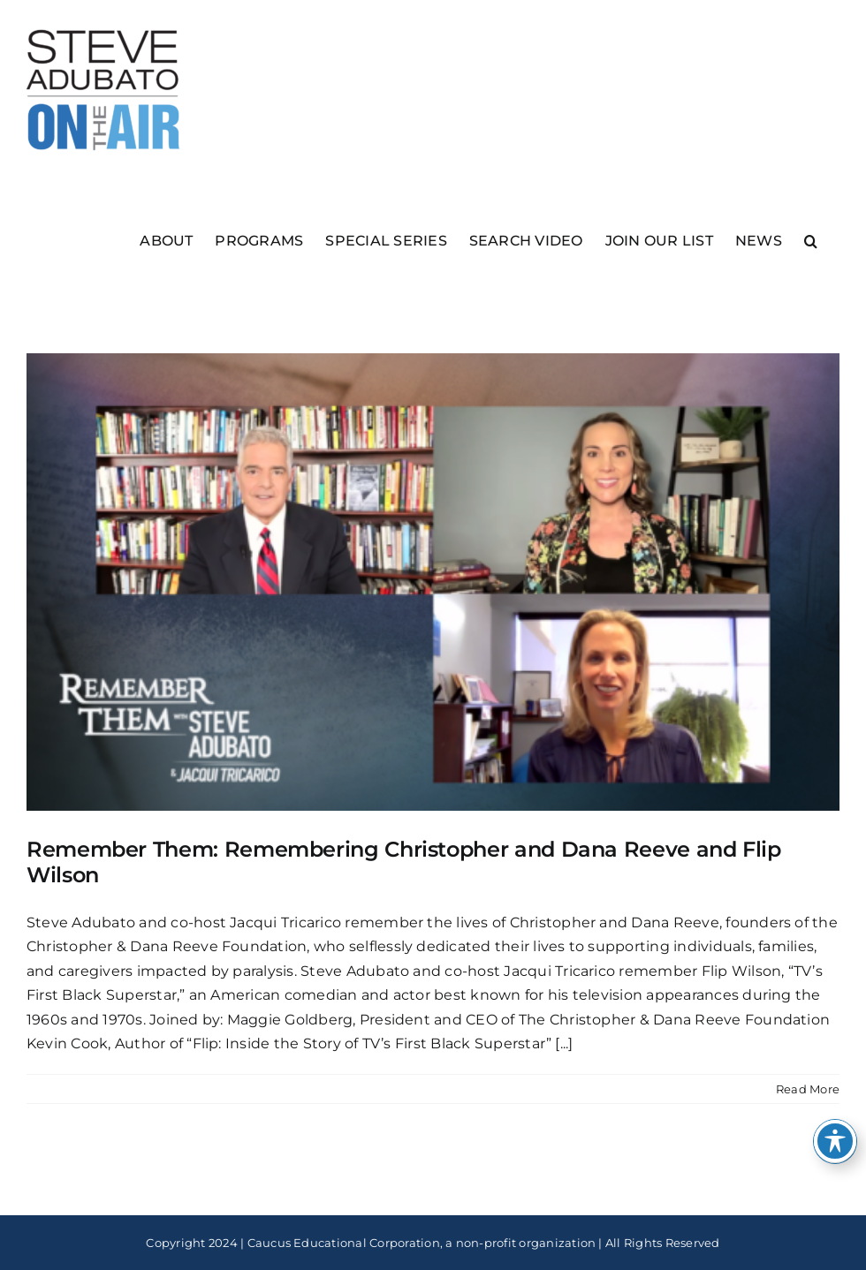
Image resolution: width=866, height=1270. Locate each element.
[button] (810, 239)
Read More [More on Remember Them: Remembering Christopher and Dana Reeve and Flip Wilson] (807, 1089)
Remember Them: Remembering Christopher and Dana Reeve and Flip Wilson (404, 862)
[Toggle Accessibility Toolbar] (835, 1141)
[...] (564, 1043)
